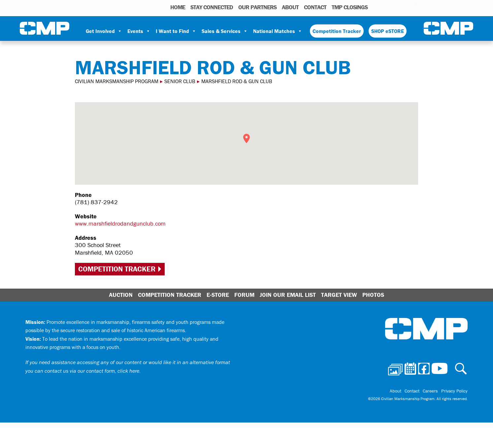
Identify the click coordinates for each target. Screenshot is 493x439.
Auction (121, 294)
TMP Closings (350, 7)
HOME (177, 7)
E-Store (218, 294)
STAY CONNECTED (211, 7)
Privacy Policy (454, 391)
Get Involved (104, 31)
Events (138, 31)
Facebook (395, 7)
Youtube (413, 7)
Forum (244, 294)
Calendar (385, 7)
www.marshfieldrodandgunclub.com (120, 223)
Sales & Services (225, 31)
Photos (375, 7)
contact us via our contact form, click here (92, 370)
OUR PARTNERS (257, 7)
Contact (315, 7)
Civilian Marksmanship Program (44, 28)
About (290, 7)
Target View (339, 294)
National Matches (277, 31)
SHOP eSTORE (387, 31)
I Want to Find (176, 31)
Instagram (403, 7)
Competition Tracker (336, 31)
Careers (430, 391)
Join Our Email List (288, 294)
